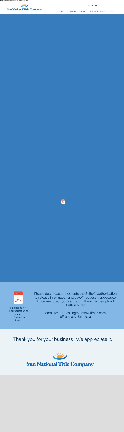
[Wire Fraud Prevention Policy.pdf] (62, 202)
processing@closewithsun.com (82, 313)
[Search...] (104, 5)
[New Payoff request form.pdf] (18, 298)
